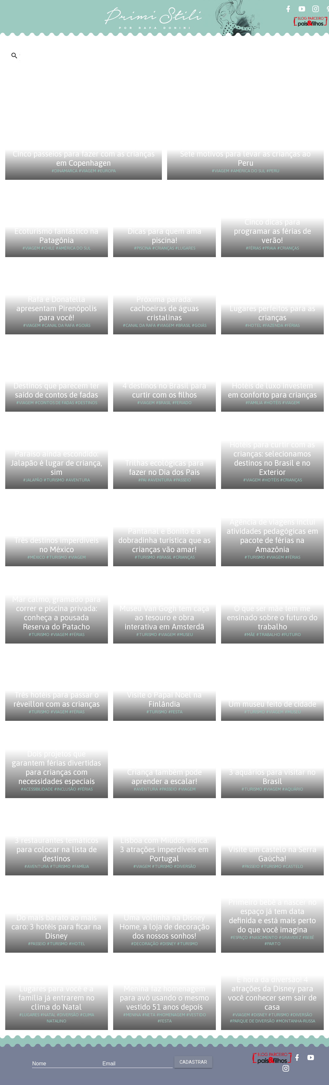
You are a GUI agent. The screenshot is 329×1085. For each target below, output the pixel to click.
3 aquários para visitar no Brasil (272, 777)
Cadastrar (193, 1062)
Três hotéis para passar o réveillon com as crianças (56, 699)
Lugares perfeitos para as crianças (272, 313)
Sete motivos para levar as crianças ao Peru (245, 158)
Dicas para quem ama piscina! (164, 236)
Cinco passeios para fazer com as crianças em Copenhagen (84, 158)
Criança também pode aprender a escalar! (164, 777)
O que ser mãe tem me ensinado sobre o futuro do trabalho (272, 617)
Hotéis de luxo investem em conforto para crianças (272, 390)
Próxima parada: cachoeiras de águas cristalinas (164, 308)
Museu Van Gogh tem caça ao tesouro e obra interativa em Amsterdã (164, 617)
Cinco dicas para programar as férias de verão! (272, 231)
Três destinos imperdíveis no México (56, 545)
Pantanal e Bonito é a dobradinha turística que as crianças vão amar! (164, 540)
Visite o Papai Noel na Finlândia (164, 699)
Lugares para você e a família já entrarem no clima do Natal (56, 997)
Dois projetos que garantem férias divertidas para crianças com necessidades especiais (56, 767)
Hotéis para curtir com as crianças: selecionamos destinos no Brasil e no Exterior (272, 458)
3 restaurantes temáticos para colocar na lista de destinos (56, 849)
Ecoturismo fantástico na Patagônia (56, 236)
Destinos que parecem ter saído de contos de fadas (56, 390)
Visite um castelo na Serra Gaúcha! (272, 854)
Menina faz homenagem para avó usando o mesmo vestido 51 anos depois (164, 997)
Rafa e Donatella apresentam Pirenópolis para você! (56, 308)
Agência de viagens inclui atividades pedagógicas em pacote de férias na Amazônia (272, 535)
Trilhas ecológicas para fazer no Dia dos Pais (164, 467)
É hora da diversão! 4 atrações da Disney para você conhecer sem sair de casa (272, 993)
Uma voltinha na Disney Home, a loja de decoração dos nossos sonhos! (164, 926)
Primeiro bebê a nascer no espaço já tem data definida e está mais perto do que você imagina (272, 916)
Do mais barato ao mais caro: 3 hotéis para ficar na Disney (56, 926)
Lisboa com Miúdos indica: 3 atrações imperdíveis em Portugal (164, 849)
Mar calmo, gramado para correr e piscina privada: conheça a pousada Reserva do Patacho (56, 613)
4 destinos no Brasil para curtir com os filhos (164, 390)
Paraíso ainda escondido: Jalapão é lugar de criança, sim (56, 463)
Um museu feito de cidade (272, 704)
